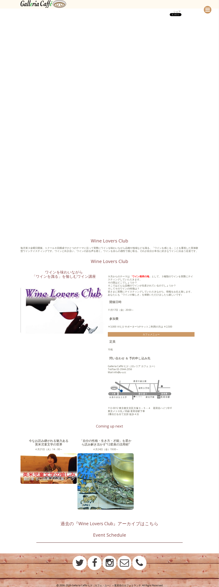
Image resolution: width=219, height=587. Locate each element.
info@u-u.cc (120, 372)
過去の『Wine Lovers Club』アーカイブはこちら (109, 523)
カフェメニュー (151, 334)
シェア (177, 11)
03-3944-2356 (124, 369)
